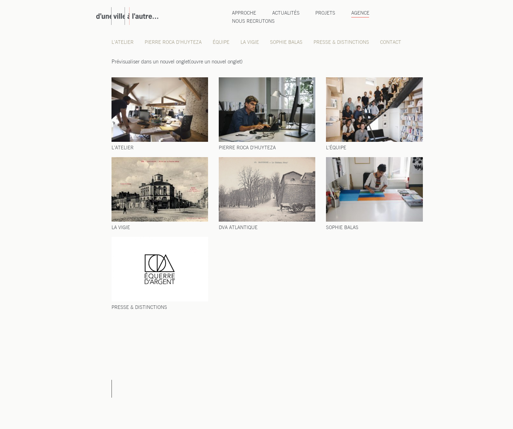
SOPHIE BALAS (342, 228)
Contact (390, 42)
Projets (325, 13)
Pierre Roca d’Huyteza (173, 42)
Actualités (286, 13)
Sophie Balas (286, 42)
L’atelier (123, 42)
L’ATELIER (123, 148)
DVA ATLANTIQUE (238, 228)
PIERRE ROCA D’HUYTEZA (247, 148)
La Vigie (249, 42)
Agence (360, 13)
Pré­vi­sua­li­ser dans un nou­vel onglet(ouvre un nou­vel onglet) (177, 62)
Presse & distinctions (341, 42)
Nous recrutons (253, 21)
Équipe (221, 42)
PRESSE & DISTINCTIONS (139, 307)
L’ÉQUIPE (336, 148)
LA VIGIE (121, 228)
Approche (244, 13)
